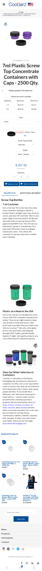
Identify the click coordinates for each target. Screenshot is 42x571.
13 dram (18, 405)
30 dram (24, 407)
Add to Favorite (29, 184)
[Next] (36, 39)
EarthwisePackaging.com (15, 423)
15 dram (26, 405)
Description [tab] (9, 193)
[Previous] (6, 39)
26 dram (11, 407)
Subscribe (21, 519)
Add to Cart (11, 184)
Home (21, 12)
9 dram (11, 405)
